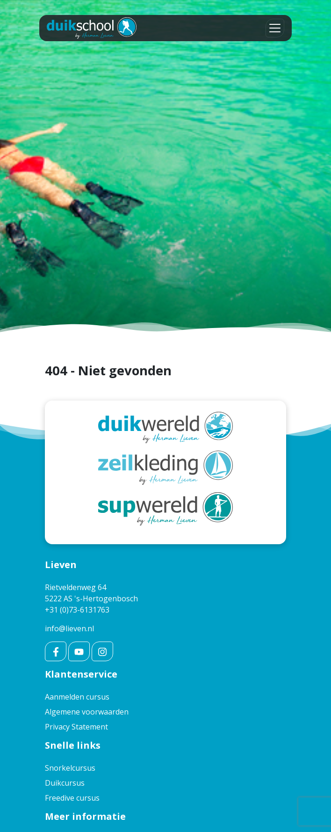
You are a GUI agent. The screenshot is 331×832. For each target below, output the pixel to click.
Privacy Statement (76, 727)
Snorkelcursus (70, 768)
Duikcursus (65, 783)
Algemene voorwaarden (87, 712)
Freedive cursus (72, 798)
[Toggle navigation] (275, 28)
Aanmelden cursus (77, 697)
